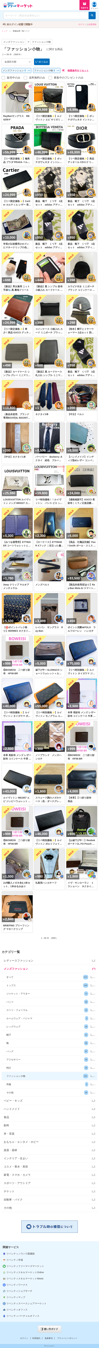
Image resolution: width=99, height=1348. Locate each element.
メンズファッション (13, 42)
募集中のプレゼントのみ (69, 77)
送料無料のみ (37, 77)
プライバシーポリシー (67, 1338)
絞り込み (42, 61)
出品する (84, 5)
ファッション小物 (41, 42)
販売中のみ (13, 77)
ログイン (82, 24)
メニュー (94, 5)
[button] (49, 977)
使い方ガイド (49, 1329)
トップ (4, 31)
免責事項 (49, 1338)
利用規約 (36, 1338)
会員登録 (92, 24)
